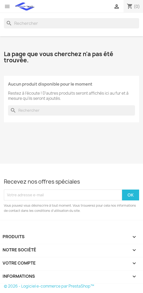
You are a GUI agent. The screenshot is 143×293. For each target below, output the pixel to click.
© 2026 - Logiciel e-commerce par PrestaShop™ (49, 286)
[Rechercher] (71, 23)
